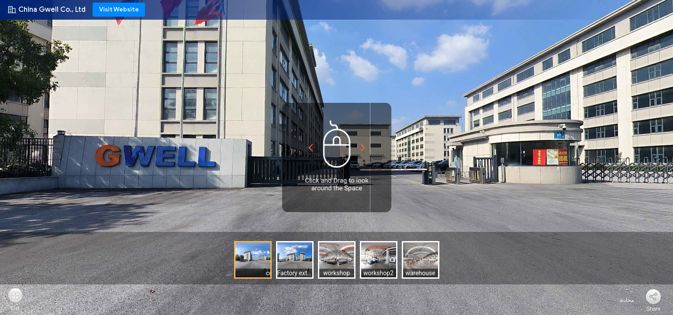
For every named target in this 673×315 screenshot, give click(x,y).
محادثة (622, 300)
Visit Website (119, 9)
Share (653, 309)
